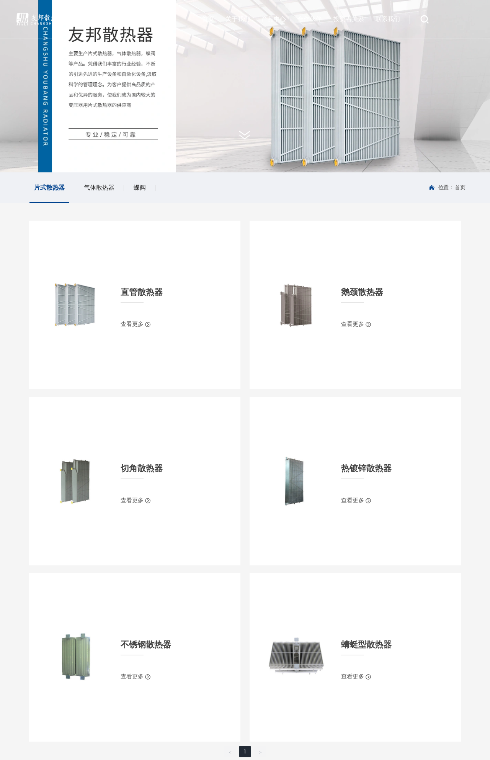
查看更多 (133, 324)
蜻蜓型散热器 (366, 644)
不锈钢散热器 (146, 644)
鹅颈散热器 (362, 292)
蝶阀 (140, 187)
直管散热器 (142, 292)
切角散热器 (142, 468)
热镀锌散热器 (366, 468)
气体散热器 (99, 187)
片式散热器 (49, 187)
